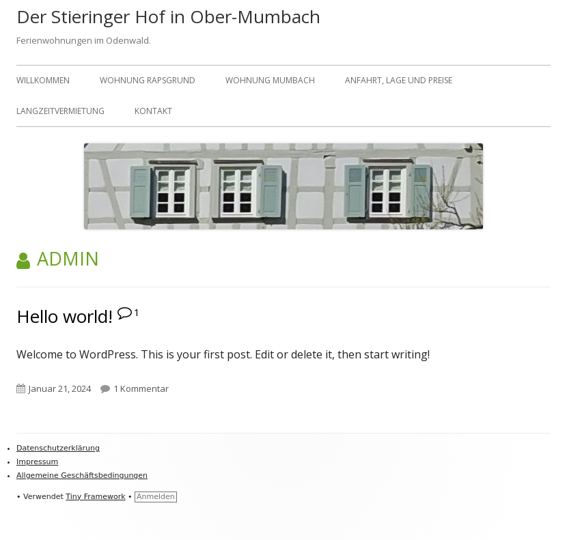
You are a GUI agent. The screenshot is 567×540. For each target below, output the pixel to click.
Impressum (37, 461)
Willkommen (43, 80)
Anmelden (156, 496)
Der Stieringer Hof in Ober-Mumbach (168, 16)
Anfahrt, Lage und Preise (398, 80)
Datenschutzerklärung (58, 448)
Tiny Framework (95, 496)
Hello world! (64, 316)
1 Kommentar (141, 388)
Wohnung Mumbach (270, 80)
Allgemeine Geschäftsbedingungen (82, 475)
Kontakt (153, 111)
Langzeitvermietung (60, 111)
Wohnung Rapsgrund (147, 80)
